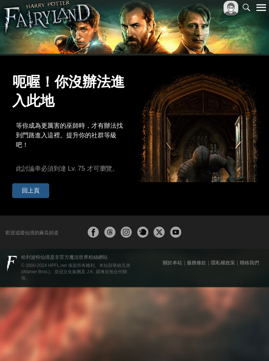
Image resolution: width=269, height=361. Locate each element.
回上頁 (25, 153)
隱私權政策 (223, 337)
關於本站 (172, 337)
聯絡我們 (249, 337)
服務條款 (196, 337)
